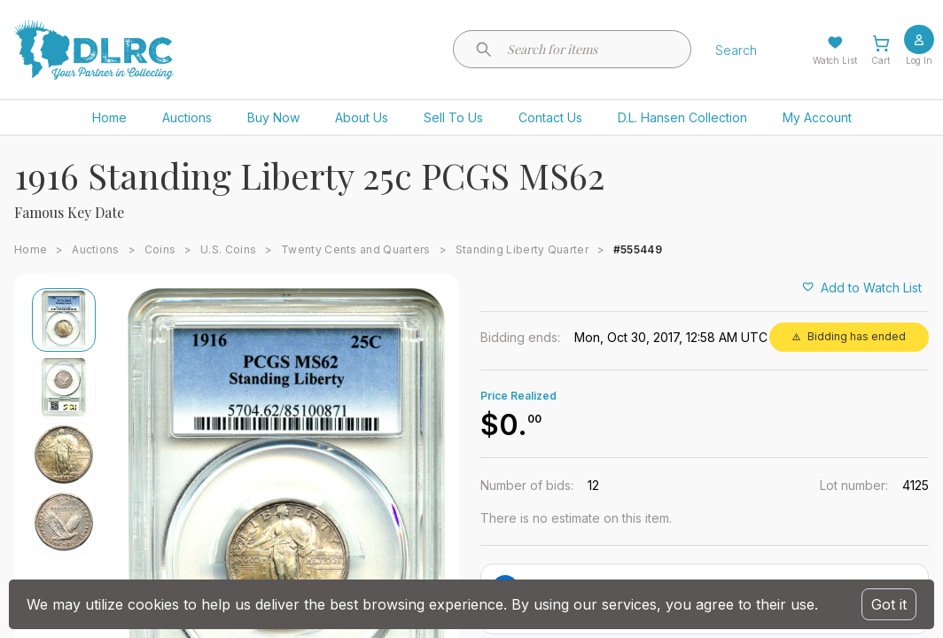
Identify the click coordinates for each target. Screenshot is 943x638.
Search (736, 50)
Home (109, 117)
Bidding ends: (520, 337)
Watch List (835, 60)
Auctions (187, 117)
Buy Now (273, 117)
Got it (889, 604)
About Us (361, 117)
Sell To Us (453, 117)
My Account (817, 117)
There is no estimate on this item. (576, 517)
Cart (880, 60)
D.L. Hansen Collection (682, 117)
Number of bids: (526, 485)
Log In (919, 60)
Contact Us (550, 117)
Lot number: (854, 485)
